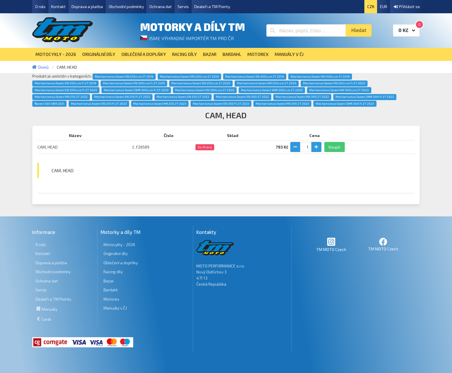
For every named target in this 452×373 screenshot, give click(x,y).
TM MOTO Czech (331, 244)
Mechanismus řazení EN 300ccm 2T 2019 (254, 76)
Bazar (108, 280)
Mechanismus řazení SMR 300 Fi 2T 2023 (345, 103)
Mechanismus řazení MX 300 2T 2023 (282, 103)
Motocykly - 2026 (119, 244)
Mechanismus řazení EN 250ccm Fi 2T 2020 (334, 83)
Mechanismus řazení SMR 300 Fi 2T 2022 (365, 96)
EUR (383, 6)
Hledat (358, 30)
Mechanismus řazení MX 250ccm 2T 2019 (189, 76)
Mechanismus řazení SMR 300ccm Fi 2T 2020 (136, 90)
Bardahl (110, 289)
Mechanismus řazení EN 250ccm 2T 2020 (200, 83)
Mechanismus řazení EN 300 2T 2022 (242, 96)
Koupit (334, 147)
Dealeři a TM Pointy (212, 6)
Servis (183, 6)
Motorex (111, 299)
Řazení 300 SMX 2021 (49, 103)
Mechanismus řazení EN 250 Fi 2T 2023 (99, 103)
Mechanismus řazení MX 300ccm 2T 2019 (320, 76)
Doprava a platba (87, 6)
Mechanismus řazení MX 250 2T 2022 (61, 96)
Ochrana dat (160, 6)
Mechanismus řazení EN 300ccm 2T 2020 (204, 90)
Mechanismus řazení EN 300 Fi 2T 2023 (221, 103)
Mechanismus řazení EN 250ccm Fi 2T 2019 (65, 83)
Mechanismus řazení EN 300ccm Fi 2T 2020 (66, 90)
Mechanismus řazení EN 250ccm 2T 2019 (124, 76)
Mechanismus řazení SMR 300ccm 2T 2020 (272, 90)
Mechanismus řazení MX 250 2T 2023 (159, 103)
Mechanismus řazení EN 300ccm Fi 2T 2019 (134, 83)
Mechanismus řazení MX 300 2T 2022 (302, 96)
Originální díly (115, 253)
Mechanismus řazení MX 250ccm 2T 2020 (266, 83)
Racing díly (113, 271)
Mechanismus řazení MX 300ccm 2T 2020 (339, 90)
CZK (370, 6)
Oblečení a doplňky (120, 262)
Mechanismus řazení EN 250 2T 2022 (183, 96)
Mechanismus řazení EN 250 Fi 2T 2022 (122, 96)
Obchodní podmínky (126, 6)
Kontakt (58, 6)
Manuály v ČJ (115, 307)
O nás (40, 6)
